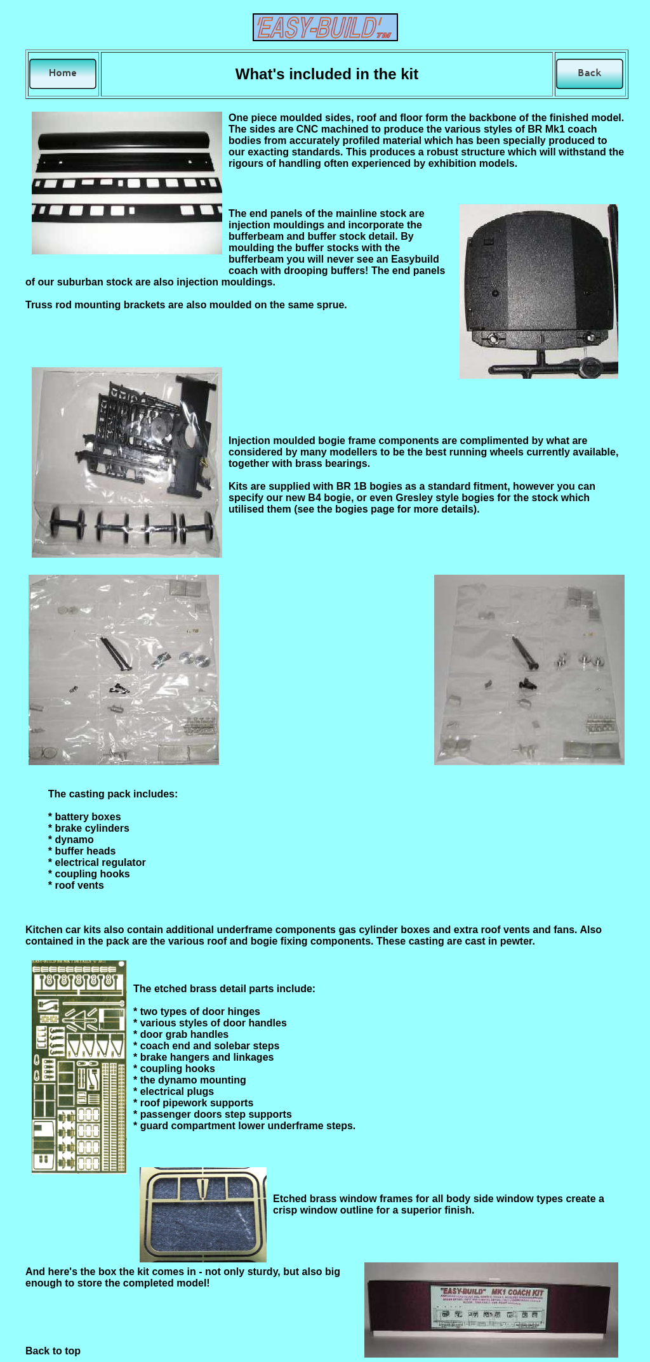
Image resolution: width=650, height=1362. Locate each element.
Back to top (53, 1351)
